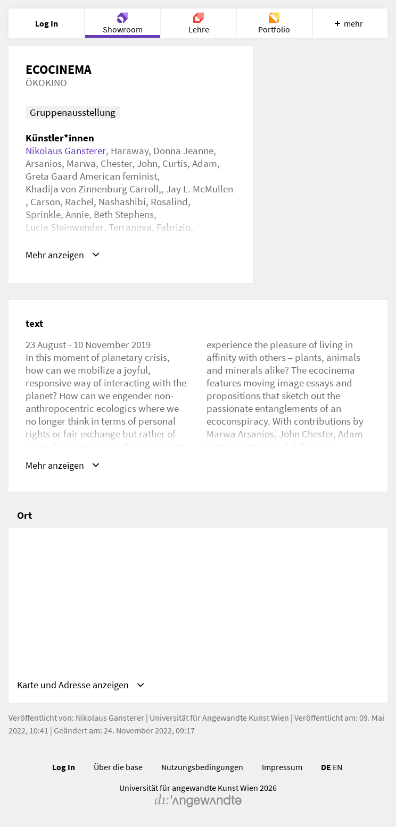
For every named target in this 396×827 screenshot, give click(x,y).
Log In (63, 769)
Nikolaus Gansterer (66, 150)
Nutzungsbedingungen (202, 769)
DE (326, 769)
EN (337, 769)
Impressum (282, 769)
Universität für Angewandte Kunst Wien (219, 719)
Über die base (118, 769)
